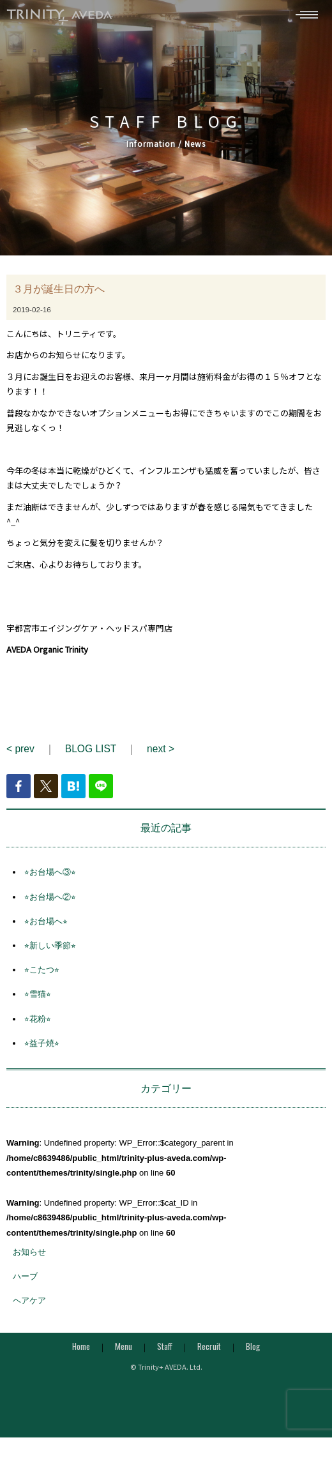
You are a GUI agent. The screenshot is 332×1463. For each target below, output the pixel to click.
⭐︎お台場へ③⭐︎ (50, 877)
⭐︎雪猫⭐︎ (37, 999)
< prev (20, 753)
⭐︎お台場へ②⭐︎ (50, 901)
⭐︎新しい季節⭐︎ (50, 950)
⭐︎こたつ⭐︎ (41, 975)
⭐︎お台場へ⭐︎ (46, 925)
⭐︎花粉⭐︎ (37, 1023)
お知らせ (29, 1257)
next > (160, 753)
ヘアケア (29, 1305)
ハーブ (25, 1281)
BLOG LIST (90, 753)
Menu (123, 1350)
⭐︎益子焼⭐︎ (41, 1047)
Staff (164, 1350)
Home (81, 1350)
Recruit (209, 1350)
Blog (253, 1350)
